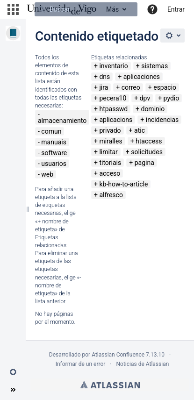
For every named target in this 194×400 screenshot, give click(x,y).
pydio (172, 98)
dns (104, 76)
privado (110, 130)
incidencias (162, 119)
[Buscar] (86, 9)
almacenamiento (62, 120)
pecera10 (112, 98)
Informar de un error (81, 364)
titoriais (110, 162)
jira (103, 87)
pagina (144, 162)
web (47, 174)
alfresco (110, 195)
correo (131, 87)
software (54, 153)
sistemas (154, 66)
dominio (153, 109)
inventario (113, 66)
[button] (13, 9)
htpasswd (113, 109)
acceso (109, 173)
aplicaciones (141, 76)
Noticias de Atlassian (142, 364)
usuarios (53, 163)
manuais (53, 142)
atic (139, 130)
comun (51, 131)
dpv (145, 98)
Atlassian (110, 385)
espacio (164, 87)
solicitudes (147, 152)
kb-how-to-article (123, 184)
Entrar (176, 9)
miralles (110, 141)
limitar (108, 152)
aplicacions (115, 119)
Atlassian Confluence (118, 354)
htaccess (149, 141)
